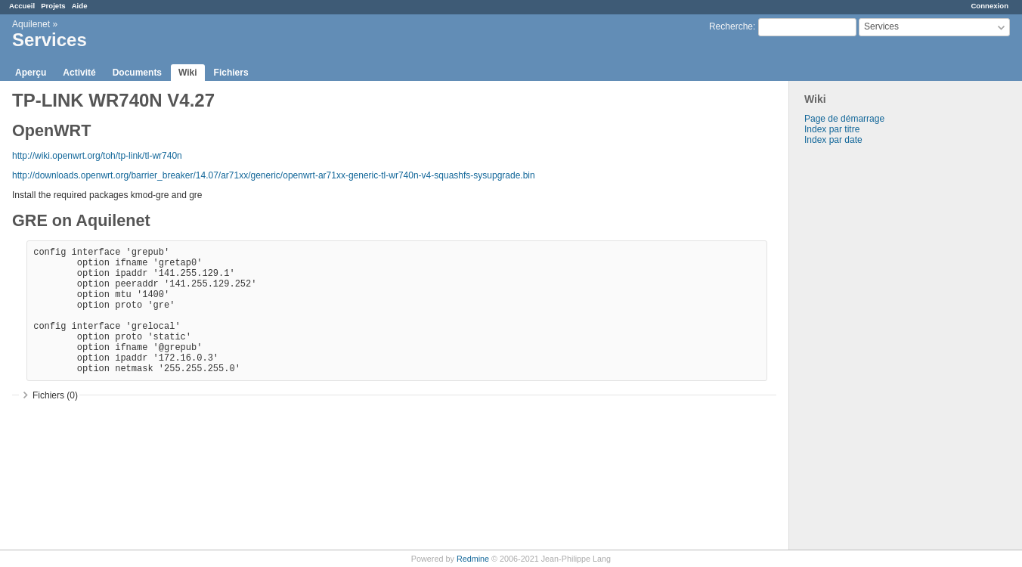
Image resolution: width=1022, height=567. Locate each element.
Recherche (731, 26)
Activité (79, 72)
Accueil (22, 6)
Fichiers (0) (55, 395)
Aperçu (30, 72)
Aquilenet (31, 24)
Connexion (989, 6)
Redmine (473, 558)
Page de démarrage (844, 118)
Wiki (187, 72)
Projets (53, 6)
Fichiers (231, 72)
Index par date (833, 140)
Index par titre (831, 129)
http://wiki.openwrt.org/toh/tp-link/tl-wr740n (97, 155)
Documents (137, 72)
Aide (80, 6)
